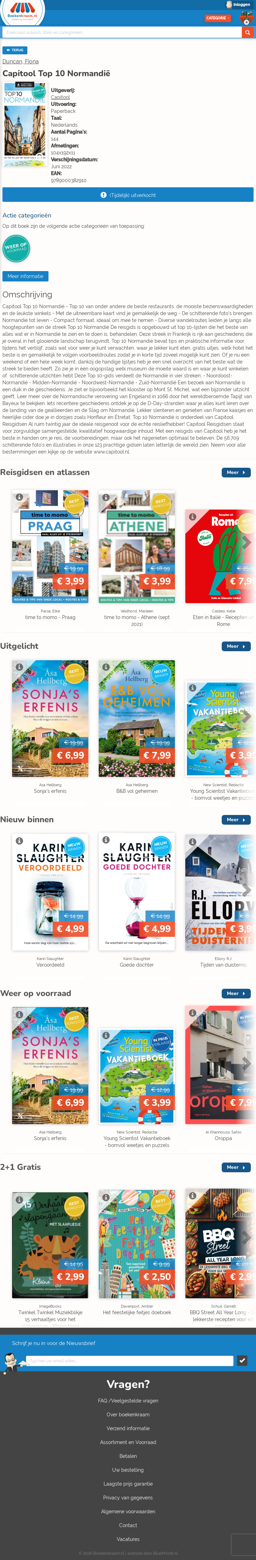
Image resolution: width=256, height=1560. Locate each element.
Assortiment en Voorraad (128, 1442)
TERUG (15, 50)
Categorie (217, 18)
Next (245, 542)
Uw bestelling (128, 1470)
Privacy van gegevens (128, 1497)
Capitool (60, 97)
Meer (233, 472)
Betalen (128, 1456)
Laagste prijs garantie (128, 1484)
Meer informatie (25, 276)
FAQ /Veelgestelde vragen (128, 1401)
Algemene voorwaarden (128, 1511)
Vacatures (128, 1539)
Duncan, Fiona (20, 61)
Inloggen (241, 4)
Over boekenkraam (128, 1414)
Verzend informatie (128, 1428)
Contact (128, 1525)
